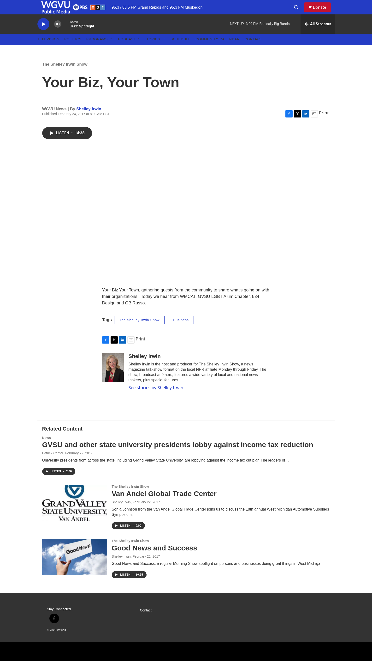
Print (324, 123)
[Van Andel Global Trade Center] (74, 514)
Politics (73, 50)
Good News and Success (154, 559)
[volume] (58, 35)
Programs (97, 50)
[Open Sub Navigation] (111, 50)
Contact (253, 50)
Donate (322, 12)
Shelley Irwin (88, 119)
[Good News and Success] (74, 568)
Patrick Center (53, 464)
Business (181, 331)
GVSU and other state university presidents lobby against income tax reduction (177, 455)
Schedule (181, 50)
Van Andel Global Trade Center (164, 504)
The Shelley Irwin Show (65, 75)
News (46, 448)
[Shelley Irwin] (113, 378)
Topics (153, 50)
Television (48, 50)
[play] (43, 35)
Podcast (127, 50)
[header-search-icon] (298, 13)
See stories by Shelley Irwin (156, 398)
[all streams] (318, 34)
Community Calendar (217, 50)
